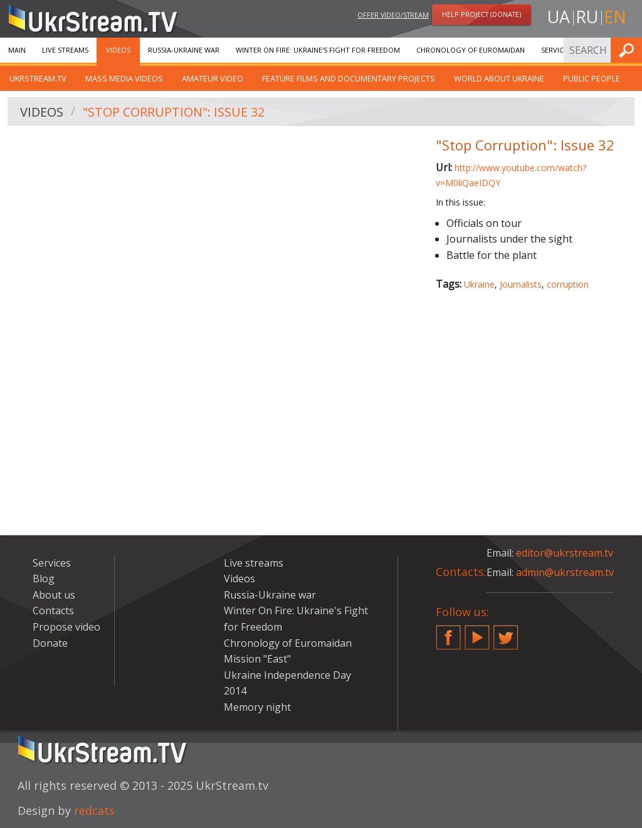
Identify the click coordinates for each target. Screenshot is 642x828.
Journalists (521, 284)
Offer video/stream (393, 14)
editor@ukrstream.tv (564, 553)
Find (629, 49)
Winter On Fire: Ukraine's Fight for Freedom (318, 50)
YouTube (477, 632)
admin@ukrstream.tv (565, 572)
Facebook (448, 632)
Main (17, 50)
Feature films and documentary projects (348, 78)
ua (558, 16)
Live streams (65, 50)
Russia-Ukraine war (183, 50)
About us (54, 595)
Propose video (66, 627)
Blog (44, 578)
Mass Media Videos (124, 78)
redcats (94, 810)
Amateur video (212, 78)
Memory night (257, 707)
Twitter (505, 632)
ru (587, 16)
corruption (568, 284)
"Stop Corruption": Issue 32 (174, 111)
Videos (118, 50)
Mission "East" (257, 659)
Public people (591, 78)
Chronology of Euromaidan (470, 50)
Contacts (53, 610)
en (615, 16)
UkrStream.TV (37, 78)
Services (556, 50)
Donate (50, 643)
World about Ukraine (499, 78)
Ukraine (479, 284)
